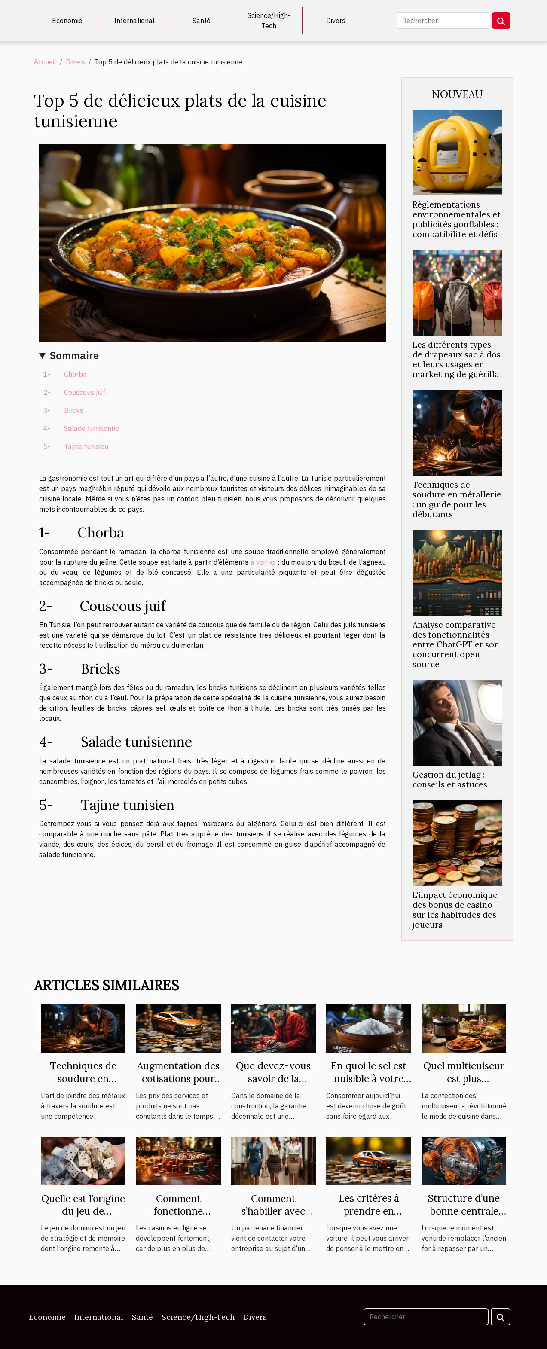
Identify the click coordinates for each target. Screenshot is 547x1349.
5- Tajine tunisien (75, 446)
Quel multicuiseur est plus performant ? (463, 1078)
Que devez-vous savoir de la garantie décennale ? (273, 1085)
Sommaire (74, 355)
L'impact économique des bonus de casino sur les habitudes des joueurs (455, 910)
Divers (335, 20)
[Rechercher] (443, 20)
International (134, 20)
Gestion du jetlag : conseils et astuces (450, 779)
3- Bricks (63, 410)
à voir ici (263, 562)
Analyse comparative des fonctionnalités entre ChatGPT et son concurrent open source (456, 644)
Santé (202, 20)
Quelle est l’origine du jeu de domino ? (83, 1211)
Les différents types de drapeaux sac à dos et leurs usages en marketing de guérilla (457, 359)
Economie (67, 20)
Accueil (45, 62)
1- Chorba (65, 374)
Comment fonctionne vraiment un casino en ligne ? (178, 1217)
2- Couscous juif (74, 392)
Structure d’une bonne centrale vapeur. (464, 1211)
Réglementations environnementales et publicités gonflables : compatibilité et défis (457, 219)
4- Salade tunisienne (81, 428)
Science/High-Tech (269, 20)
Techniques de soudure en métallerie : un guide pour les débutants (457, 499)
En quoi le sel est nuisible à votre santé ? (368, 1078)
